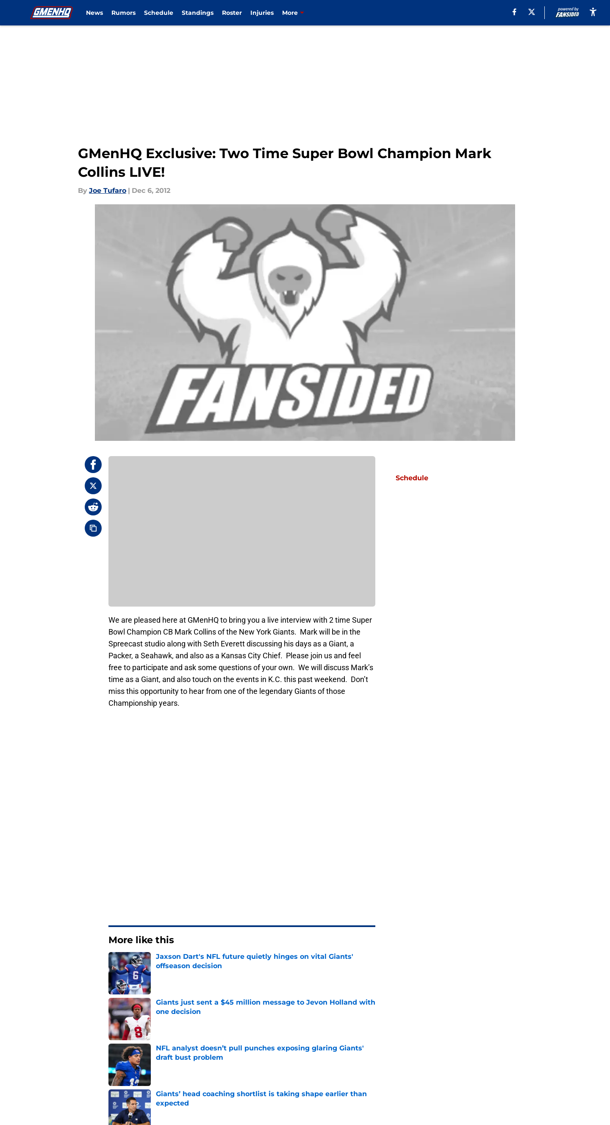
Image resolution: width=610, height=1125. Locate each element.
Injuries (262, 13)
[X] (531, 11)
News (94, 13)
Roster (232, 13)
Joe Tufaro (107, 191)
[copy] (93, 528)
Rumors (123, 13)
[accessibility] (593, 11)
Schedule (158, 13)
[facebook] (514, 11)
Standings (198, 13)
